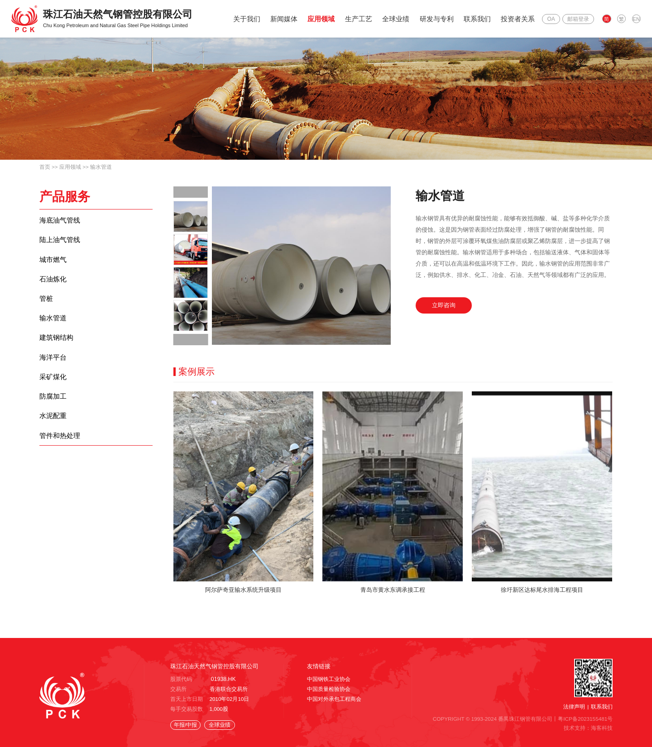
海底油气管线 (59, 220)
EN (636, 19)
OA (552, 19)
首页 (44, 167)
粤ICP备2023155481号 (585, 718)
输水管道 (101, 167)
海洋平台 (53, 366)
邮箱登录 (579, 19)
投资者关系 (520, 19)
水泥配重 (53, 429)
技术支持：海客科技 (588, 727)
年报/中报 (184, 725)
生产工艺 (360, 19)
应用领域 (322, 19)
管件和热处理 (59, 449)
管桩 (46, 304)
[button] (190, 192)
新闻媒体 (285, 19)
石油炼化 (53, 283)
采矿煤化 (53, 387)
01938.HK (223, 679)
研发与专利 (438, 19)
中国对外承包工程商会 (334, 699)
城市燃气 (53, 262)
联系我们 (479, 19)
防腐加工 (53, 408)
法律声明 (574, 706)
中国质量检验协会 (328, 689)
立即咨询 (444, 306)
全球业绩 (397, 19)
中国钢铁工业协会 (328, 679)
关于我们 (248, 19)
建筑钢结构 (56, 345)
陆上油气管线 (59, 241)
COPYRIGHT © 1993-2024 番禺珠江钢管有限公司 (493, 718)
